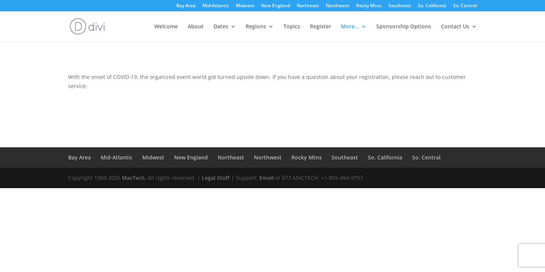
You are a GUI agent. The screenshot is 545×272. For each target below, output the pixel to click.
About (196, 27)
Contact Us (455, 27)
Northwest (337, 6)
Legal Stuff (216, 177)
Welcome (166, 27)
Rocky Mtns (369, 6)
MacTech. (134, 177)
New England (275, 6)
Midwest (245, 6)
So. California (432, 6)
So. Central (465, 6)
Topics (291, 27)
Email (266, 177)
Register (320, 27)
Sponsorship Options (403, 27)
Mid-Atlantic (215, 6)
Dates (220, 27)
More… (350, 27)
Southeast (399, 6)
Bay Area (186, 6)
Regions (256, 27)
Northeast (308, 6)
